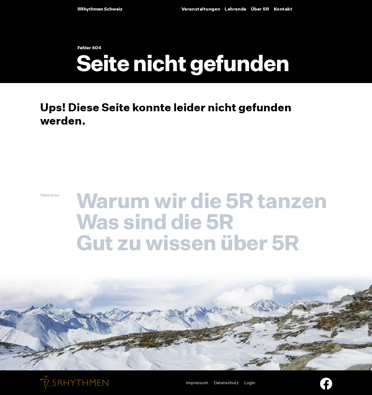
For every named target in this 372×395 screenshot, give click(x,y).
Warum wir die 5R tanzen (201, 200)
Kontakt (283, 9)
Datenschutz (226, 382)
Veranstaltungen (200, 9)
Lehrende (235, 9)
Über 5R (260, 9)
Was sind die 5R (154, 221)
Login (249, 382)
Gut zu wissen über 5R (187, 242)
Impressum (197, 382)
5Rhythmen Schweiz (100, 9)
